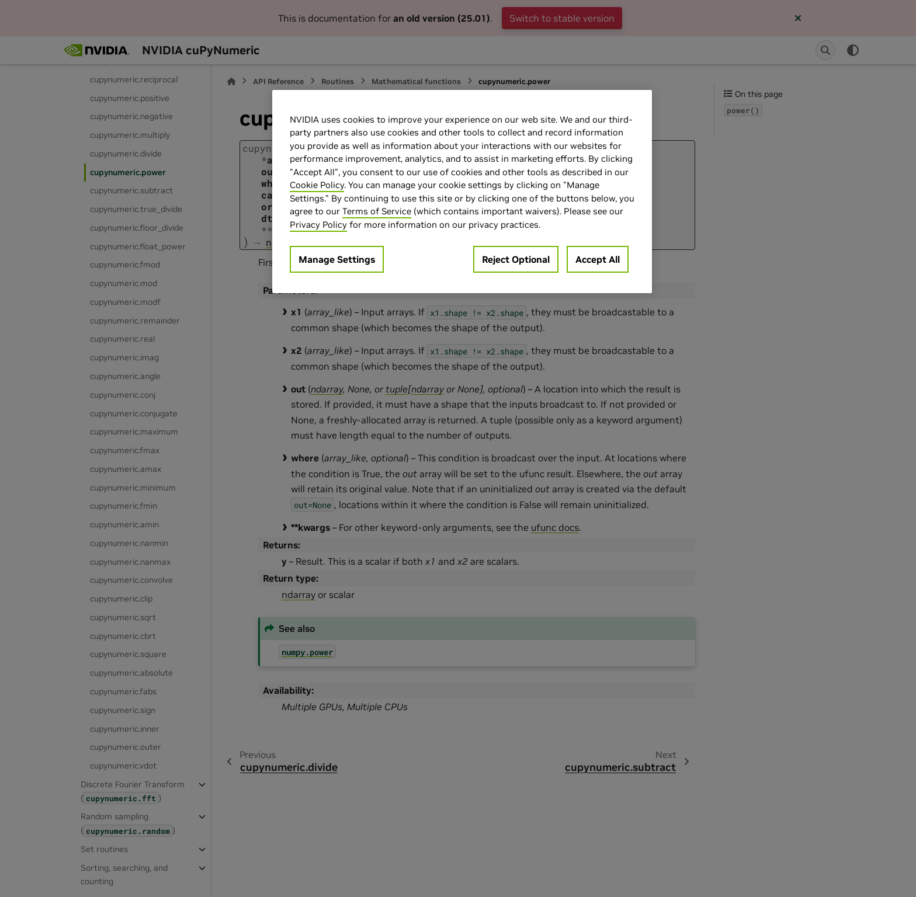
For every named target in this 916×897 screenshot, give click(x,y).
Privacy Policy (318, 224)
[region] (462, 192)
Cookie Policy (317, 184)
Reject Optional (516, 259)
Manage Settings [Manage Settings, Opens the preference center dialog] (337, 259)
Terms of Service (376, 211)
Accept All (597, 259)
